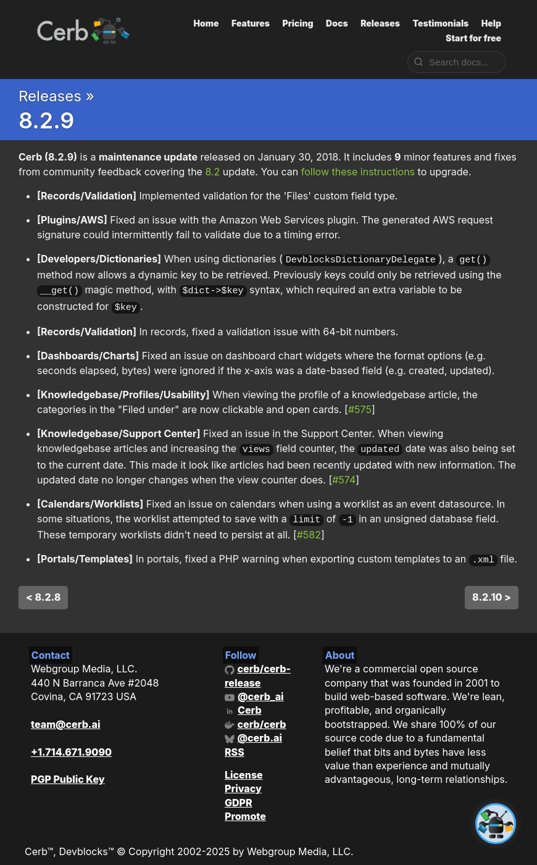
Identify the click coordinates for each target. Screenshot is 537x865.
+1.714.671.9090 (71, 743)
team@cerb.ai (65, 715)
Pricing (297, 23)
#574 (344, 473)
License (244, 765)
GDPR (238, 793)
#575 (360, 405)
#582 (309, 527)
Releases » (56, 96)
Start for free (473, 38)
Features (250, 23)
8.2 (212, 171)
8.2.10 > (491, 588)
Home (206, 23)
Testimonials (440, 23)
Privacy (243, 779)
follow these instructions (358, 171)
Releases (380, 23)
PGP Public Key (68, 770)
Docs (337, 23)
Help (491, 23)
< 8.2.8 (43, 588)
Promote (245, 807)
